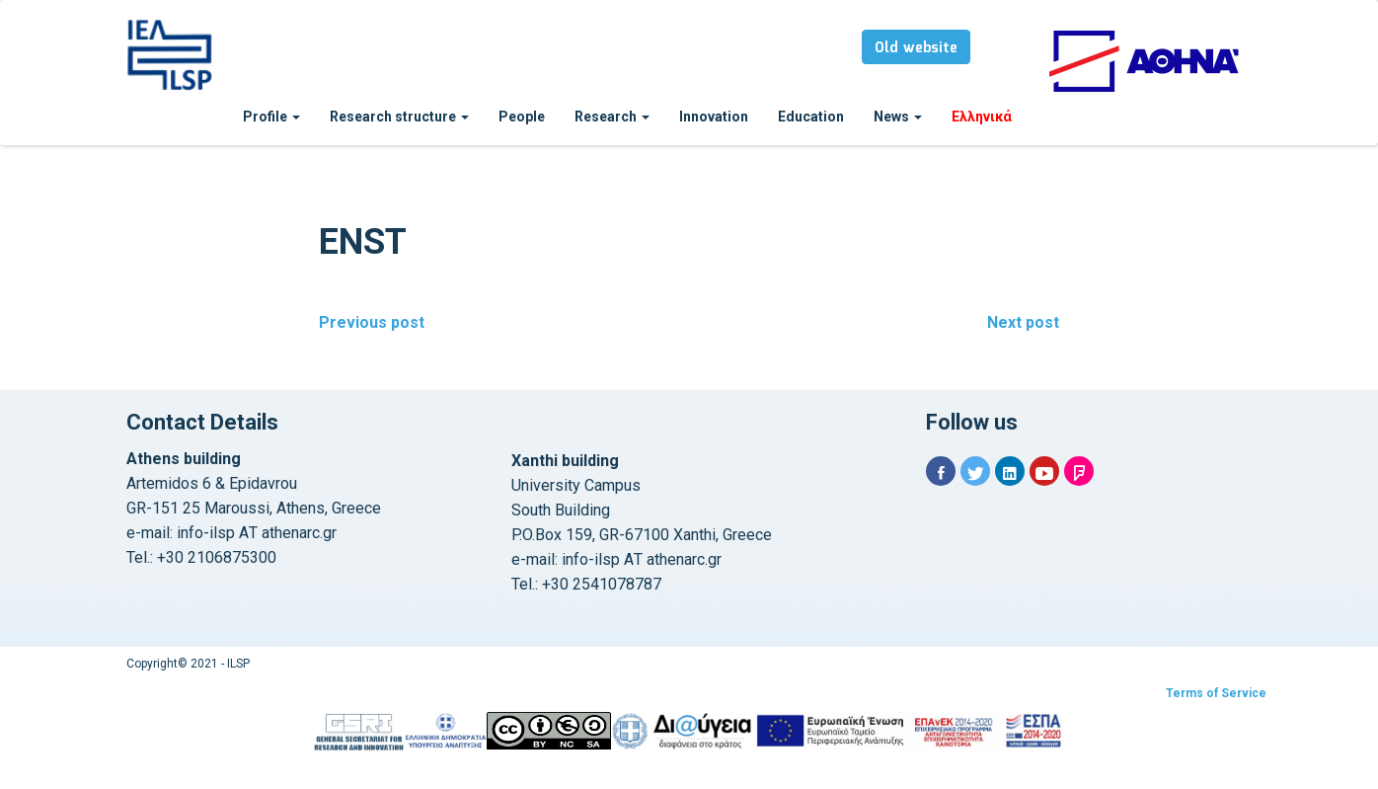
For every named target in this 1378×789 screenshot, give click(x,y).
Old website (916, 48)
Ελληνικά (982, 116)
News (898, 116)
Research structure (399, 116)
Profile (271, 116)
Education (811, 116)
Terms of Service (1216, 693)
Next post (1023, 322)
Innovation (713, 116)
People (521, 116)
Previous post (371, 322)
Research (612, 116)
